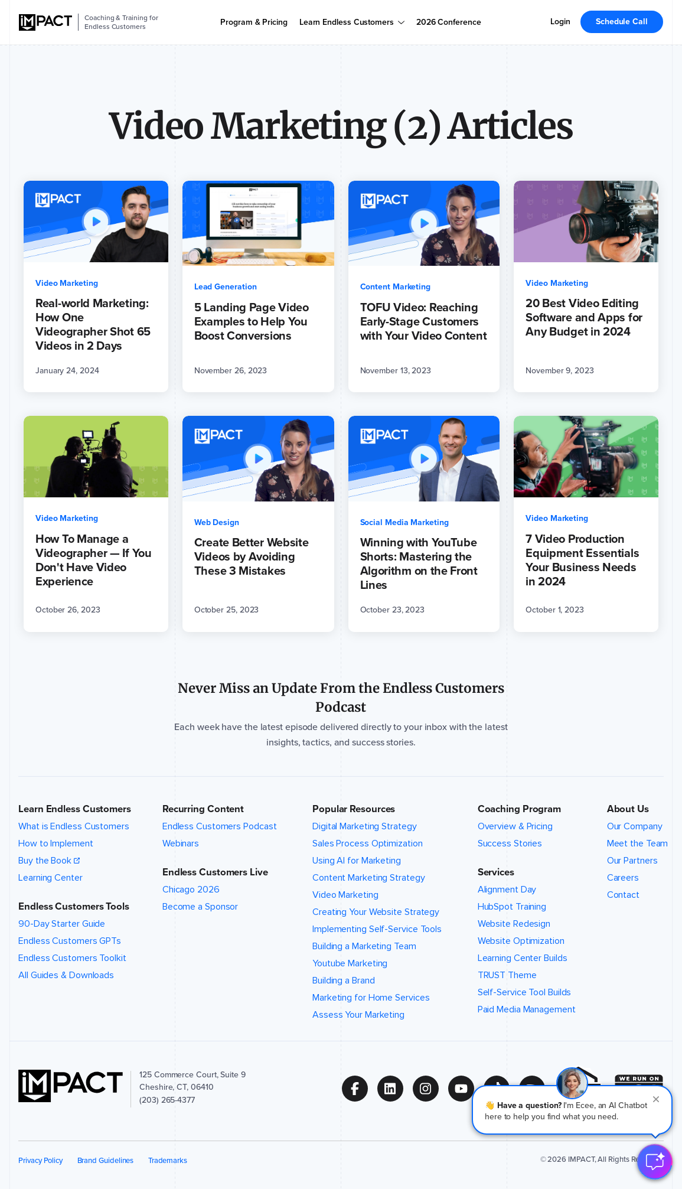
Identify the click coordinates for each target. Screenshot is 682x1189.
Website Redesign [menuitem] (514, 924)
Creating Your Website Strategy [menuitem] (375, 912)
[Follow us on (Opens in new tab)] (359, 1089)
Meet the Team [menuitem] (637, 843)
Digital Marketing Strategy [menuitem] (364, 826)
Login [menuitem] (560, 21)
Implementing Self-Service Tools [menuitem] (377, 929)
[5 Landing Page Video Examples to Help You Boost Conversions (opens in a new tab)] (258, 286)
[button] (572, 1110)
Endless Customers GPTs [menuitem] (69, 941)
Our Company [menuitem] (635, 826)
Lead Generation (225, 287)
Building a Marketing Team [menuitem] (364, 946)
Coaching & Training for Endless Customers (121, 22)
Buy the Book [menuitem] (44, 860)
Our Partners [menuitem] (632, 860)
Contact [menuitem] (623, 895)
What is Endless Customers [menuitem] (73, 826)
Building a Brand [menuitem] (343, 980)
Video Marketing (66, 283)
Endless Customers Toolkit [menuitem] (72, 958)
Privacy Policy (40, 1160)
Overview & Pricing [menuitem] (515, 826)
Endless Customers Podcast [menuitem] (219, 826)
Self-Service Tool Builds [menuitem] (525, 992)
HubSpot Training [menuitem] (512, 907)
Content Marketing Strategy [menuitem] (368, 878)
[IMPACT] (45, 22)
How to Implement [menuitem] (55, 843)
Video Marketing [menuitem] (345, 895)
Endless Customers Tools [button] (73, 906)
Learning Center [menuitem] (50, 878)
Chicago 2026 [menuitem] (191, 889)
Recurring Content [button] (203, 809)
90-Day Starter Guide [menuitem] (61, 924)
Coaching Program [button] (519, 809)
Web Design (216, 522)
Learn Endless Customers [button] (74, 809)
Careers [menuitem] (623, 878)
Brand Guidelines (105, 1160)
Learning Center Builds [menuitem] (522, 958)
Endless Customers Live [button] (215, 872)
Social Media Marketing (404, 522)
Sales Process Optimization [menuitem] (367, 843)
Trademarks (167, 1160)
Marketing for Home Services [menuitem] (370, 998)
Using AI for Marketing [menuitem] (356, 860)
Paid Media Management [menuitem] (527, 1009)
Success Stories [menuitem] (510, 843)
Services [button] (496, 872)
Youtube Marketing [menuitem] (349, 963)
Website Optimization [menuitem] (521, 941)
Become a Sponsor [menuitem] (200, 907)
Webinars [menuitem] (180, 843)
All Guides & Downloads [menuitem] (66, 975)
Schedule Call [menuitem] (622, 21)
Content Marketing (395, 287)
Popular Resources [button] (353, 809)
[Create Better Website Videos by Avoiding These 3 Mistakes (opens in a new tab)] (258, 523)
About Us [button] (628, 809)
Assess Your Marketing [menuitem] (358, 1015)
